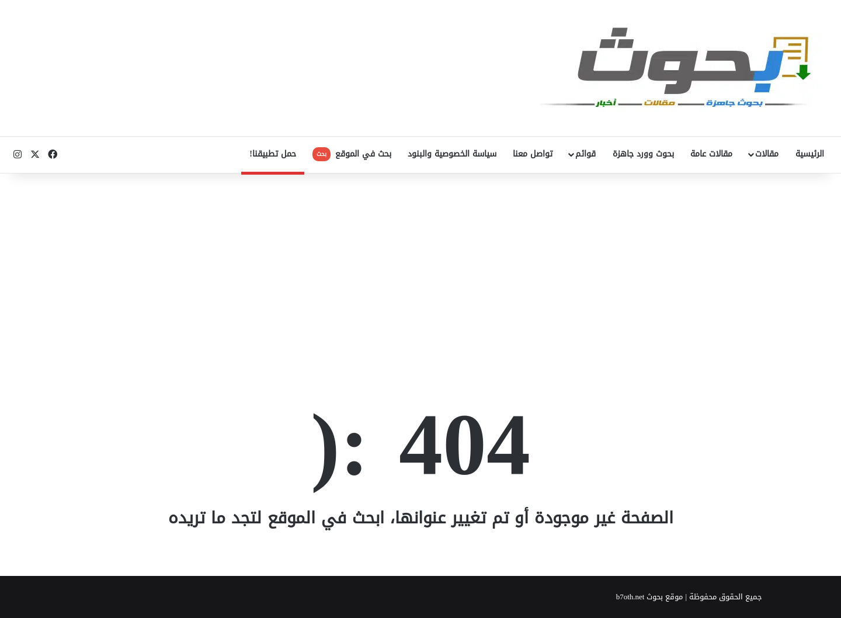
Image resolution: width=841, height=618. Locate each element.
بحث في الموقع (351, 154)
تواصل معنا (532, 154)
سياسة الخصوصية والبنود (452, 154)
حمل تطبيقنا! (272, 154)
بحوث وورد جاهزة (643, 154)
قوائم (585, 154)
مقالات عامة (711, 154)
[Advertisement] (420, 267)
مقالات (767, 154)
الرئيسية (809, 154)
